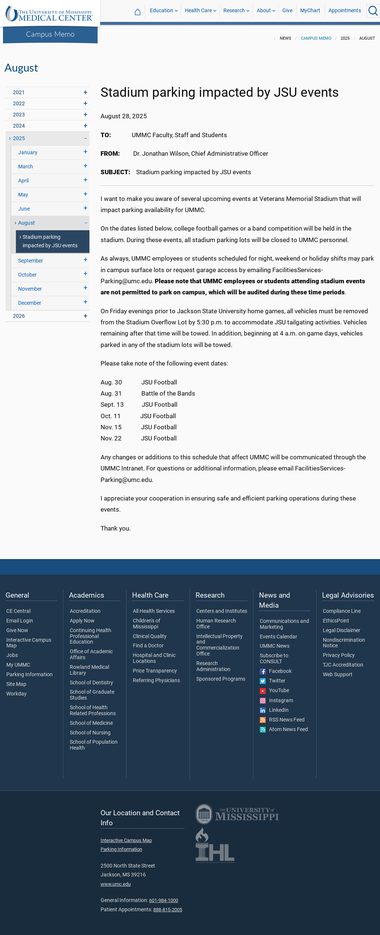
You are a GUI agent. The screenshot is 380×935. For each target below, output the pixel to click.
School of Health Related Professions (93, 706)
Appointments (344, 10)
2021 (19, 88)
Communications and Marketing (284, 620)
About (264, 10)
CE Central (18, 607)
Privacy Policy (339, 651)
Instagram (276, 696)
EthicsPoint (336, 617)
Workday (16, 690)
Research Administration (213, 662)
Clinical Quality (150, 632)
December (29, 298)
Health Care (198, 10)
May (23, 190)
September (30, 256)
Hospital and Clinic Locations (154, 654)
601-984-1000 (163, 896)
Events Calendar (278, 632)
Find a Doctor (148, 641)
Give (287, 10)
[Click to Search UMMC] (373, 10)
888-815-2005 (167, 905)
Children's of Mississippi (146, 619)
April (23, 176)
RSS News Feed (282, 715)
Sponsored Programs (220, 675)
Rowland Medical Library (89, 666)
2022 (19, 99)
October (27, 270)
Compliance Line (342, 607)
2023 (19, 110)
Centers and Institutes (221, 607)
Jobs (12, 651)
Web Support (338, 670)
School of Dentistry (91, 678)
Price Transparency (155, 667)
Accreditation (85, 607)
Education (161, 10)
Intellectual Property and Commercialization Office (219, 640)
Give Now (17, 626)
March (25, 162)
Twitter (272, 677)
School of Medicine (91, 719)
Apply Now (82, 617)
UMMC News (274, 642)
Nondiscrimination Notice (344, 639)
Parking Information (29, 670)
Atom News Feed (284, 725)
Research (234, 10)
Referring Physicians (156, 676)
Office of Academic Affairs (91, 650)
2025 (19, 134)
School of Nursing (90, 728)
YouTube (274, 686)
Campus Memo (50, 34)
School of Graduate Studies (92, 691)
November (30, 284)
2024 (19, 121)
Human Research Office (216, 619)
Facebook (276, 667)
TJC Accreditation (343, 661)
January (27, 148)
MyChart (310, 10)
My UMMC (18, 661)
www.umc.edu (116, 879)
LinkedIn (274, 706)
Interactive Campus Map (28, 639)
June (24, 204)
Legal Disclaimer (341, 626)
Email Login (19, 617)
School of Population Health (94, 741)
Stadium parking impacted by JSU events (50, 236)
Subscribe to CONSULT (274, 654)
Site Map (16, 680)
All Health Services (154, 607)
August (26, 218)
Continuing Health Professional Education (90, 632)
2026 (19, 311)
